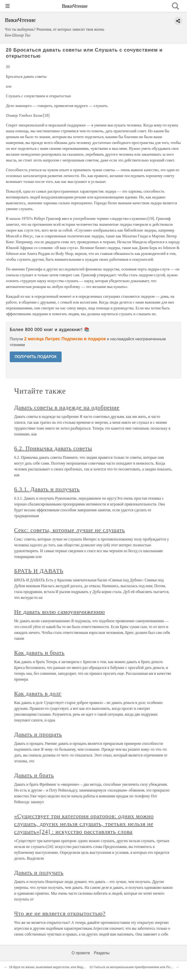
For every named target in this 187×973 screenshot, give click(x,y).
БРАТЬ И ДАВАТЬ (38, 571)
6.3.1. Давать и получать (47, 489)
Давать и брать (34, 775)
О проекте (81, 953)
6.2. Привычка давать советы (53, 448)
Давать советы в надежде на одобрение (67, 407)
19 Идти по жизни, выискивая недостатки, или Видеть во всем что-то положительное (71, 967)
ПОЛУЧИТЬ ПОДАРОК (36, 357)
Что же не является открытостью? (60, 913)
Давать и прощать (38, 734)
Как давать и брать (39, 652)
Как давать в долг (38, 693)
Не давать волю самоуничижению (59, 612)
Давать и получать (39, 872)
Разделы (101, 953)
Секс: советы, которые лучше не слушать (69, 530)
